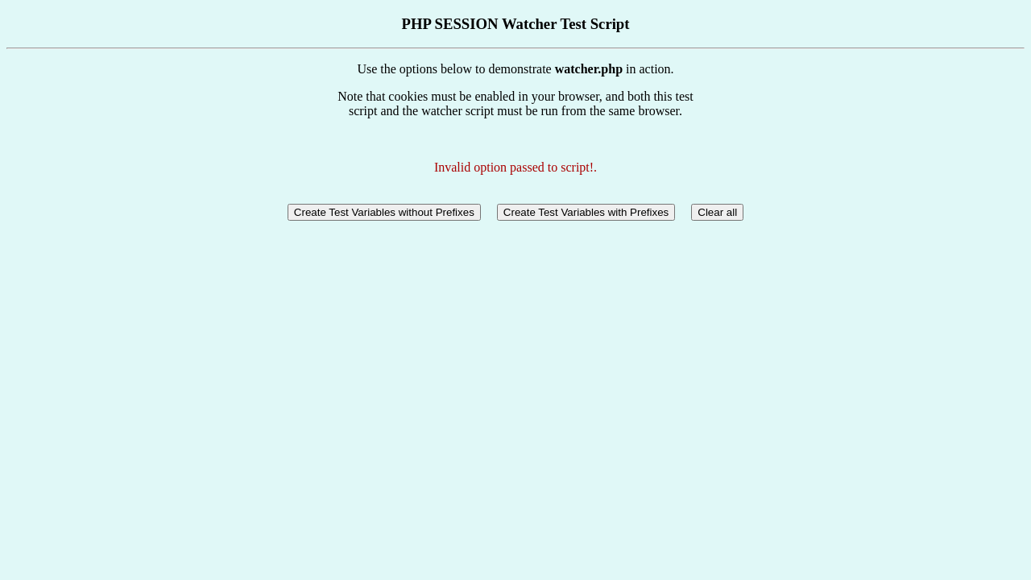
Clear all (717, 212)
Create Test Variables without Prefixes (384, 212)
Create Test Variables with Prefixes (586, 212)
